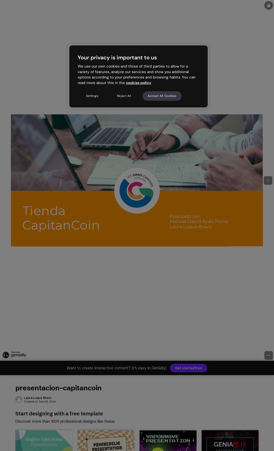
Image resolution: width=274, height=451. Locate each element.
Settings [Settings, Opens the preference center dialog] (92, 96)
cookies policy (138, 82)
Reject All (124, 96)
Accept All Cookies (162, 96)
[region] (138, 76)
